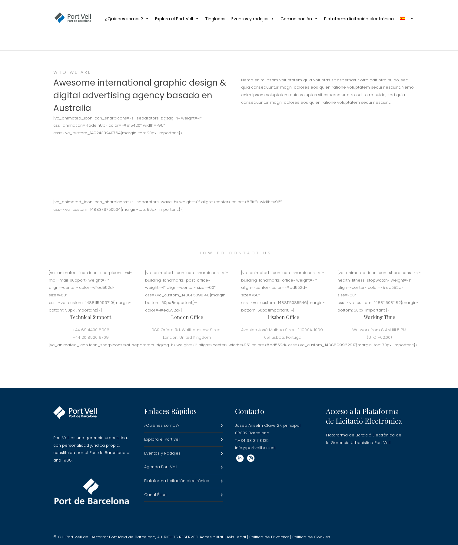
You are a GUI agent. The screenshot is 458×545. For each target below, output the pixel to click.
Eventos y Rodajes (162, 453)
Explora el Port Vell (177, 19)
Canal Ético (155, 495)
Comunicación (299, 19)
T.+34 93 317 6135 (252, 440)
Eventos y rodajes (252, 19)
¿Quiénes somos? (127, 19)
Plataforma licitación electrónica (359, 19)
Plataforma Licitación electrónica (176, 481)
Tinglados (215, 19)
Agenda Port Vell (160, 467)
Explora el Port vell (162, 439)
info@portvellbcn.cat (255, 448)
